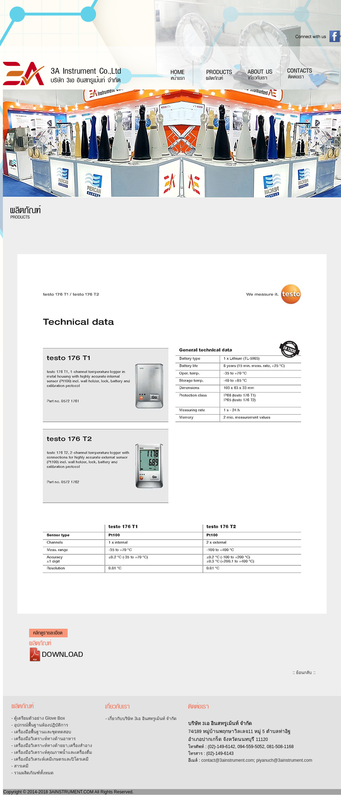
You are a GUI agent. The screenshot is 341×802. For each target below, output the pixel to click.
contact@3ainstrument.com (227, 760)
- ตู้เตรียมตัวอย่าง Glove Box (38, 718)
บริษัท (195, 723)
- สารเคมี (20, 766)
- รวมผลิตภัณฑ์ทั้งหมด (33, 772)
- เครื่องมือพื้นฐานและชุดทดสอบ (41, 731)
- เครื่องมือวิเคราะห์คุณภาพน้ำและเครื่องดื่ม (52, 752)
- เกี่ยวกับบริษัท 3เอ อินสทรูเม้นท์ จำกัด (141, 718)
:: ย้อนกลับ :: (303, 672)
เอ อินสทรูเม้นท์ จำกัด (228, 723)
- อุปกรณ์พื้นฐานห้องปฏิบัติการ (40, 725)
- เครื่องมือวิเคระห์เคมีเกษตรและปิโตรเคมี (50, 759)
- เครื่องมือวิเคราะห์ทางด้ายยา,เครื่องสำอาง (52, 745)
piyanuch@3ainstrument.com (284, 760)
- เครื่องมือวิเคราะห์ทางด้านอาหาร (44, 738)
